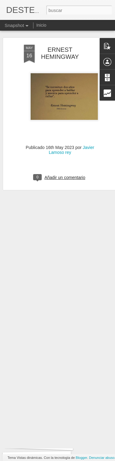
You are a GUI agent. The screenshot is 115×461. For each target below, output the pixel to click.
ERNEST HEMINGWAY (60, 41)
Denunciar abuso (101, 457)
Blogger (81, 457)
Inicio (41, 25)
